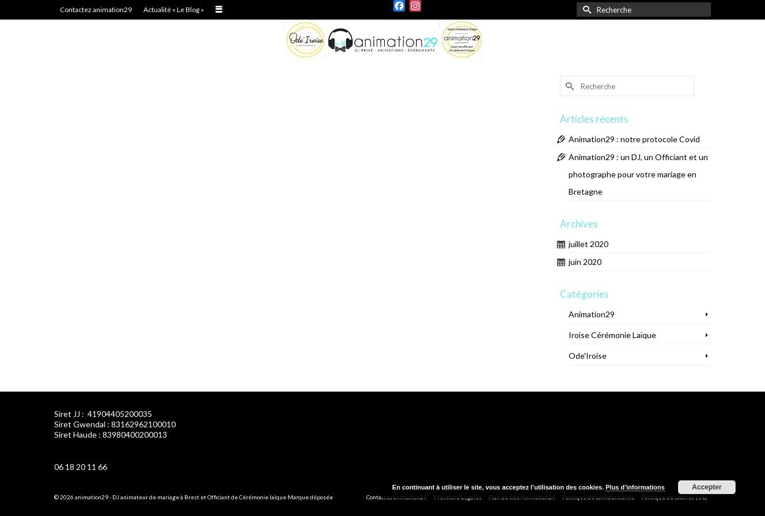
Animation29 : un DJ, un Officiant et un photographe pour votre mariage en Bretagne (638, 174)
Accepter (706, 487)
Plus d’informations (635, 487)
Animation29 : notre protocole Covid (634, 139)
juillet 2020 (588, 244)
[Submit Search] (585, 9)
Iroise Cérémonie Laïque (612, 335)
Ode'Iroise (588, 356)
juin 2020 (585, 262)
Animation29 (592, 314)
